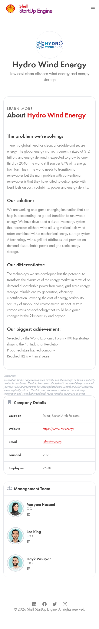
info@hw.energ (52, 442)
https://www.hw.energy (58, 429)
